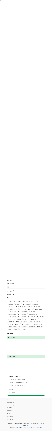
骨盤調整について (11, 402)
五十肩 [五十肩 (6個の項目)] (40, 316)
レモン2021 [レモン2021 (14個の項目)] (33, 311)
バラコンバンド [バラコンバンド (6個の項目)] (13, 309)
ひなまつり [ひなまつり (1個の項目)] (36, 304)
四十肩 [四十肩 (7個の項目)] (27, 319)
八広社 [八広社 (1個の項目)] (11, 319)
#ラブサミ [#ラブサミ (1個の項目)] (39, 301)
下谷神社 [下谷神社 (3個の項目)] (32, 316)
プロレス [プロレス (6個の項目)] (23, 309)
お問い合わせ (10, 419)
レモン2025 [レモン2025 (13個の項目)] (12, 316)
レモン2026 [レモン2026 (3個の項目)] (22, 316)
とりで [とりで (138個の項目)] (27, 304)
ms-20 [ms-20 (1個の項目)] (19, 304)
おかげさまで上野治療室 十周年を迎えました (20, 382)
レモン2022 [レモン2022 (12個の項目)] (12, 314)
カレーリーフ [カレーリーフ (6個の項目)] (21, 306)
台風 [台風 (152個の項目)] (19, 319)
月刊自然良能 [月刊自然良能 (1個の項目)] (26, 324)
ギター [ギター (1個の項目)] (30, 306)
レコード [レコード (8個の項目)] (39, 309)
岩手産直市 (12, 392)
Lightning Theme (25, 427)
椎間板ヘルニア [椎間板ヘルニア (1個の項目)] (13, 326)
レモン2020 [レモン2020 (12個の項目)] (23, 311)
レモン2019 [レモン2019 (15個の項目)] (12, 311)
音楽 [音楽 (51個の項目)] (23, 329)
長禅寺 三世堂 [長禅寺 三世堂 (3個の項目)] (13, 329)
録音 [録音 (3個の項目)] (40, 326)
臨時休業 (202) (10, 283)
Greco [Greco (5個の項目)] (11, 304)
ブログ (8, 413)
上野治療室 (9, 410)
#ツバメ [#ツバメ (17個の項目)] (30, 301)
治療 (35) (9, 280)
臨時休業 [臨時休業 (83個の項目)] (32, 326)
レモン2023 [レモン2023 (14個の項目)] (23, 314)
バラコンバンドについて (12, 405)
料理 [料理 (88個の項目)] (11, 324)
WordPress (17, 427)
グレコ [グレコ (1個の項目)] (38, 306)
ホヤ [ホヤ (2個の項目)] (31, 309)
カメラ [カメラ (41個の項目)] (11, 306)
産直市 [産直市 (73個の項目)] (23, 326)
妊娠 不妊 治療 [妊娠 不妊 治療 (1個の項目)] (35, 321)
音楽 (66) (9, 287)
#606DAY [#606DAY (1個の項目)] (21, 301)
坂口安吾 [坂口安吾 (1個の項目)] (35, 319)
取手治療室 (9, 407)
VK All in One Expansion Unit (36, 427)
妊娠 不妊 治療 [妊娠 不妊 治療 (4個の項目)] (22, 321)
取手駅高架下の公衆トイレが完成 (17, 379)
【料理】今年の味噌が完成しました (18, 385)
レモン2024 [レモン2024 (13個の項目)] (33, 314)
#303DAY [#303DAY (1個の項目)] (12, 301)
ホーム (8, 399)
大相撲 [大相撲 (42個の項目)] (11, 321)
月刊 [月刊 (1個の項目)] (18, 324)
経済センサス (13, 389)
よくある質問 (10, 416)
